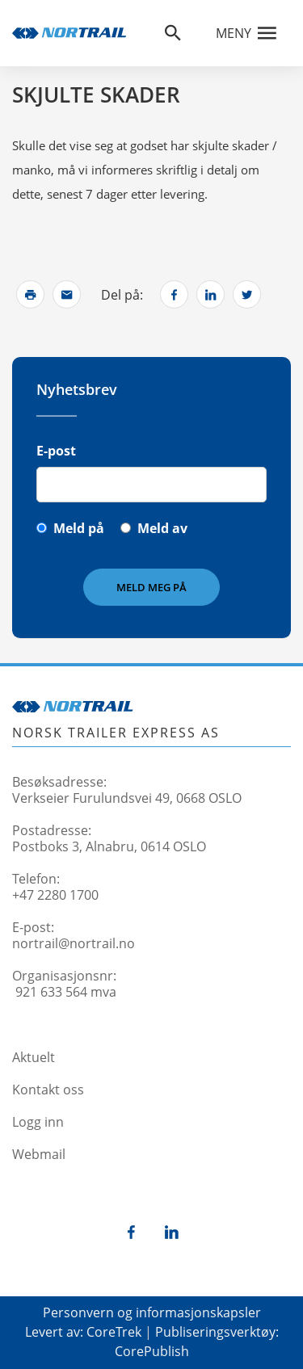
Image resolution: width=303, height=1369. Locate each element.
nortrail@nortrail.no (73, 943)
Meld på (78, 528)
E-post (56, 451)
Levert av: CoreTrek (83, 1332)
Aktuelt (33, 1057)
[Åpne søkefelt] (173, 33)
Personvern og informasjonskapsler (152, 1312)
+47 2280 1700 (55, 895)
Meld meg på (151, 587)
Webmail (38, 1154)
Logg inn (38, 1122)
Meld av (162, 528)
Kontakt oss (48, 1089)
